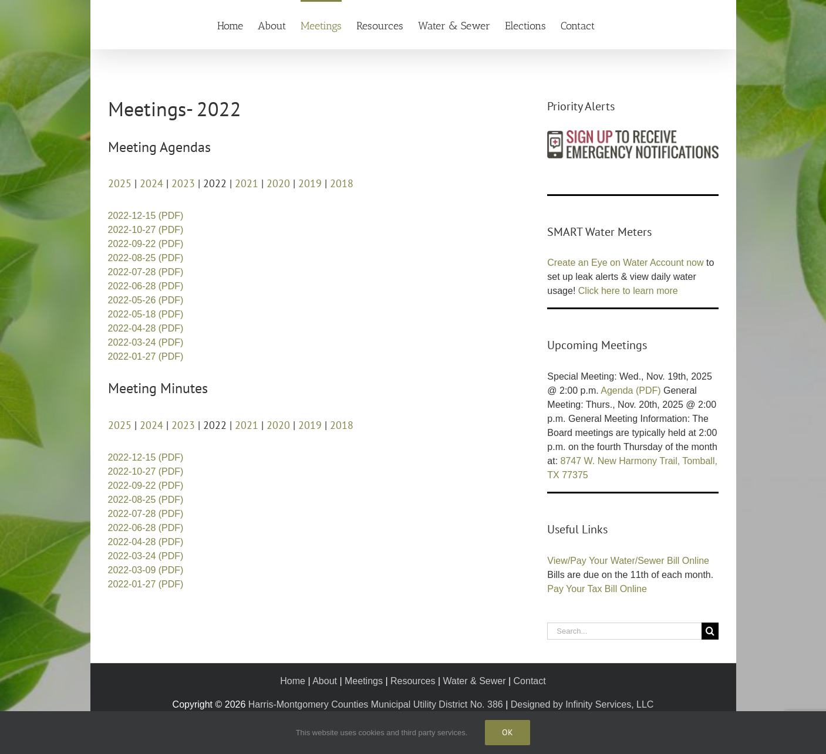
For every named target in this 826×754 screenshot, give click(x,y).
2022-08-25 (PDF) (146, 258)
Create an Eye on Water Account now (625, 263)
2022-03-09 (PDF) (146, 570)
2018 (341, 183)
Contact (530, 681)
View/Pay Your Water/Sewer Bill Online (628, 561)
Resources (412, 681)
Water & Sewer (474, 681)
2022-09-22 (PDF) (146, 244)
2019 (310, 183)
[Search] (710, 631)
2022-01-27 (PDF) (146, 356)
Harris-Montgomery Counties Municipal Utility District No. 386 (375, 704)
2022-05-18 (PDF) (146, 314)
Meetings (364, 681)
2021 (246, 183)
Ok (507, 732)
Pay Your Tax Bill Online (597, 589)
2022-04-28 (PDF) (146, 328)
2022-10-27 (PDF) (146, 230)
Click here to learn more (628, 291)
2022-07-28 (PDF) (146, 272)
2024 (151, 183)
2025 (120, 183)
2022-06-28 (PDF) (146, 286)
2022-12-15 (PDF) (146, 216)
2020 (278, 183)
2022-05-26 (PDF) (146, 300)
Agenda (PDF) (630, 390)
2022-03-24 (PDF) (146, 342)
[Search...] (624, 631)
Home (292, 681)
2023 (183, 183)
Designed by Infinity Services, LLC (582, 704)
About (324, 681)
